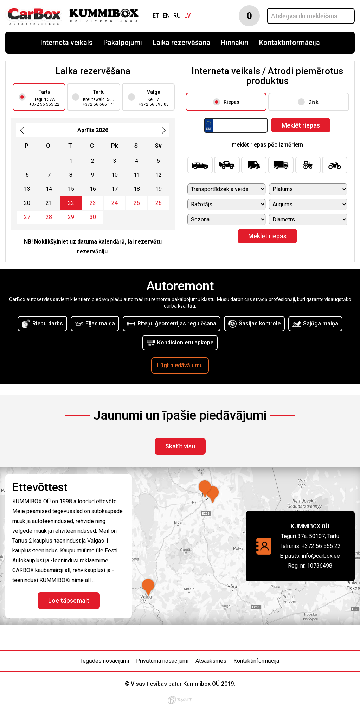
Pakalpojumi (122, 42)
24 (114, 203)
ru (177, 15)
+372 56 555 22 (44, 104)
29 (71, 217)
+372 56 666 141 (99, 104)
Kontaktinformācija (289, 42)
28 (49, 217)
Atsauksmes (210, 661)
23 (93, 203)
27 (27, 217)
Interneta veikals (66, 42)
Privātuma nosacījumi (162, 661)
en (166, 15)
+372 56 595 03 (154, 104)
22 (71, 203)
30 (93, 217)
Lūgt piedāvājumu (180, 365)
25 (137, 203)
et (156, 15)
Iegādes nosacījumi (105, 661)
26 (158, 203)
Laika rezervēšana (181, 42)
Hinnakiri (235, 42)
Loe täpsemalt (68, 600)
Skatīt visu (180, 446)
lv (187, 15)
